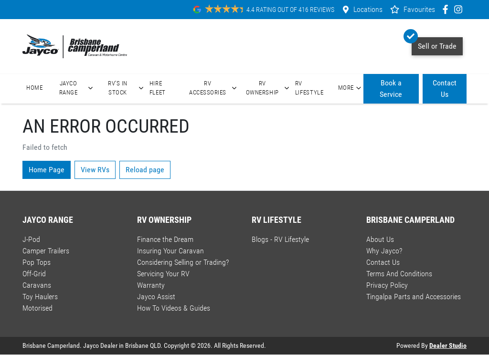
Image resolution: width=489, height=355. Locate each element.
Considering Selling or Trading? (183, 262)
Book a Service (391, 88)
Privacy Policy (387, 285)
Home (34, 87)
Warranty (151, 285)
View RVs (95, 169)
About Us (380, 239)
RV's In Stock (127, 88)
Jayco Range (77, 88)
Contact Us (445, 88)
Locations (368, 9)
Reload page (145, 169)
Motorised (37, 308)
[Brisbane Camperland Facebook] (447, 9)
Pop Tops (36, 262)
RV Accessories (214, 88)
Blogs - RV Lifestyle (280, 239)
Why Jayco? (384, 250)
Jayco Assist (156, 296)
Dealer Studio (448, 345)
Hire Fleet (157, 88)
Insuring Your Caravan (170, 250)
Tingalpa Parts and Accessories (413, 296)
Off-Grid (34, 273)
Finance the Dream (165, 239)
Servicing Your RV (163, 273)
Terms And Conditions (399, 273)
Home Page (46, 169)
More (350, 88)
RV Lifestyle (309, 88)
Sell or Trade (434, 44)
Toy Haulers (40, 296)
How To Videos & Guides (173, 308)
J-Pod (31, 239)
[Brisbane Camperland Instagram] (460, 9)
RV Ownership (268, 88)
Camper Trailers (45, 250)
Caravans (36, 285)
